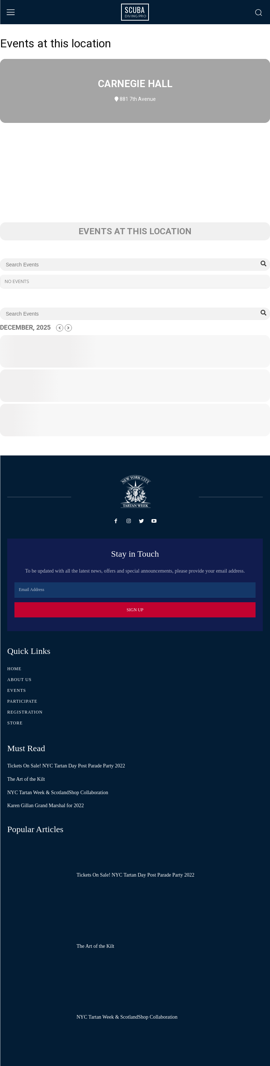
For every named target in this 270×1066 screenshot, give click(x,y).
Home (14, 668)
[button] (258, 12)
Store (15, 722)
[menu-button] (10, 12)
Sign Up (135, 609)
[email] (135, 590)
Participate (22, 701)
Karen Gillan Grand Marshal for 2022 (45, 805)
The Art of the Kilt (26, 779)
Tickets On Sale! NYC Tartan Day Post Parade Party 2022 (66, 766)
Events (16, 690)
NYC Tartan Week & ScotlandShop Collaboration (57, 792)
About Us (19, 679)
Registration (25, 712)
